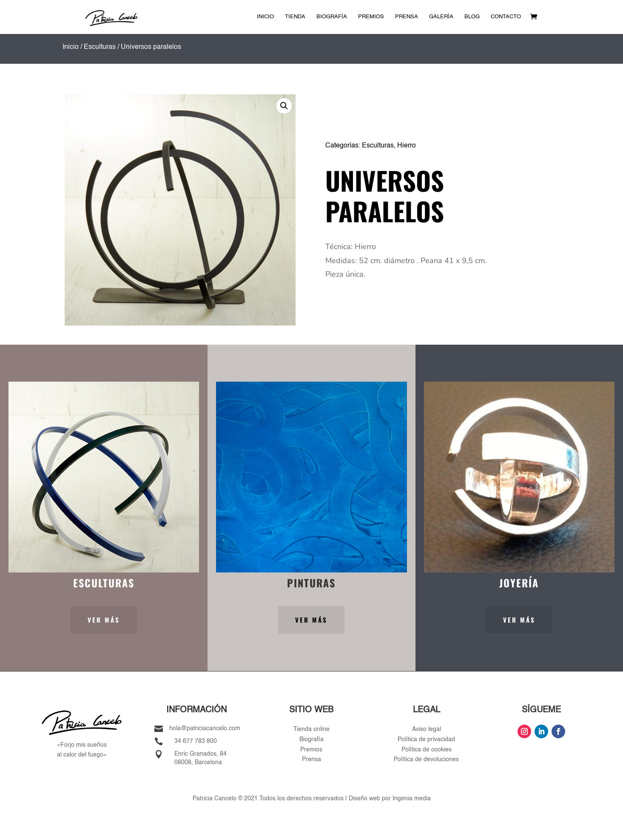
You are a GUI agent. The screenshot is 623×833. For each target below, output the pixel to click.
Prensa (406, 17)
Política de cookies (426, 750)
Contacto (506, 17)
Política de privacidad (426, 739)
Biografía (331, 17)
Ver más (104, 619)
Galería (441, 17)
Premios (371, 17)
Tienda (295, 17)
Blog (472, 17)
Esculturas (100, 47)
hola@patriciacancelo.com (204, 728)
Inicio (265, 17)
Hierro (406, 145)
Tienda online (311, 729)
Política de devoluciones (426, 759)
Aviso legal (426, 729)
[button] (284, 105)
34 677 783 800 (195, 741)
